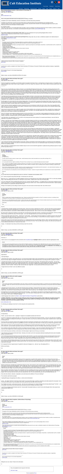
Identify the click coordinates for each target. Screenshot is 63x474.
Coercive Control (33, 8)
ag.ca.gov (3, 62)
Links (47, 8)
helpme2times (9, 151)
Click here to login (14, 470)
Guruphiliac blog (29, 239)
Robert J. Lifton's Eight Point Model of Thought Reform (26, 295)
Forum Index (45, 6)
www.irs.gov (3, 71)
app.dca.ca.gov (4, 34)
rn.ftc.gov (3, 67)
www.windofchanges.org (40, 28)
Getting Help (26, 8)
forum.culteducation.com (6, 15)
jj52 (6, 79)
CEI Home (21, 8)
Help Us (54, 8)
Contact (39, 8)
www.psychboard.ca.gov (11, 37)
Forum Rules (57, 6)
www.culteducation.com (5, 301)
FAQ (58, 8)
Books (51, 8)
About (44, 8)
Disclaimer (52, 6)
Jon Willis (8, 310)
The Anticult (8, 11)
